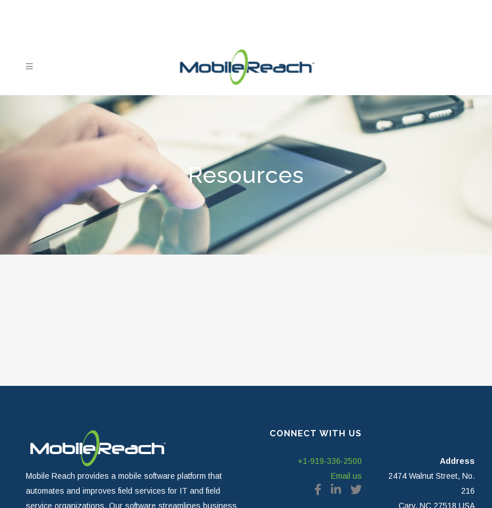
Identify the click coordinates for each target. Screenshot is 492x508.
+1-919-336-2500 (330, 461)
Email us (346, 475)
